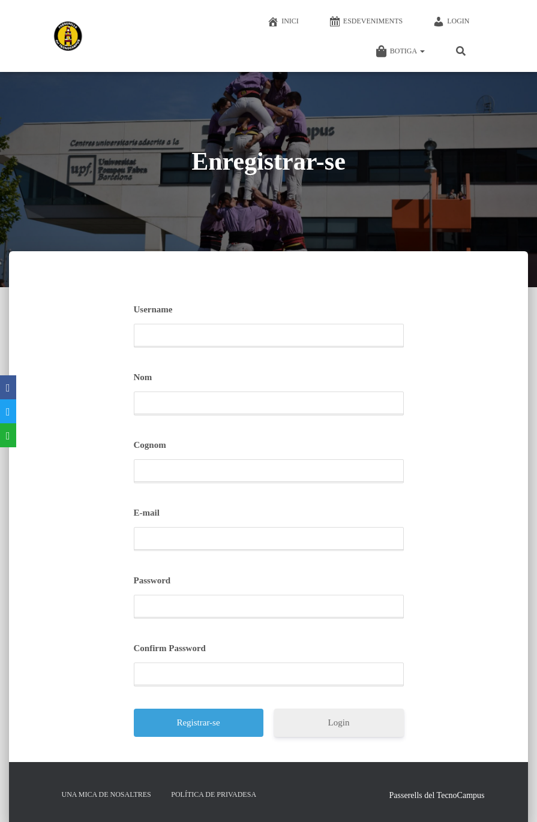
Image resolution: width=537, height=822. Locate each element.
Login (451, 22)
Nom (143, 377)
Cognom (150, 445)
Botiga (400, 52)
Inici (283, 22)
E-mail (147, 512)
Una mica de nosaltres (106, 794)
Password (152, 580)
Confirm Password (170, 648)
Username (153, 309)
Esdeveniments (366, 22)
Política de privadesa (213, 794)
